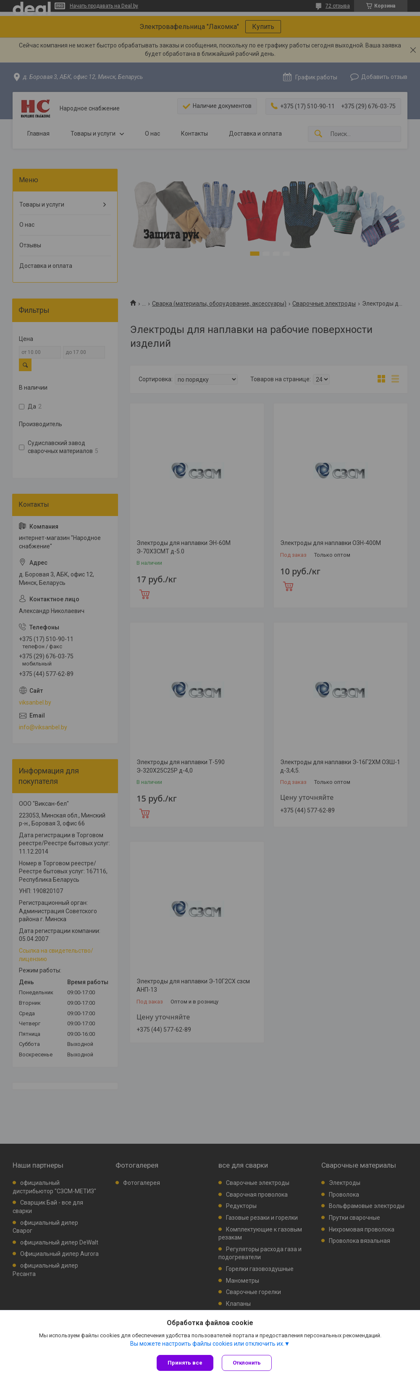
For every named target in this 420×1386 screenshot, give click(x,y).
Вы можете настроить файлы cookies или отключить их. (207, 1343)
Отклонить (247, 1363)
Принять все (185, 1363)
